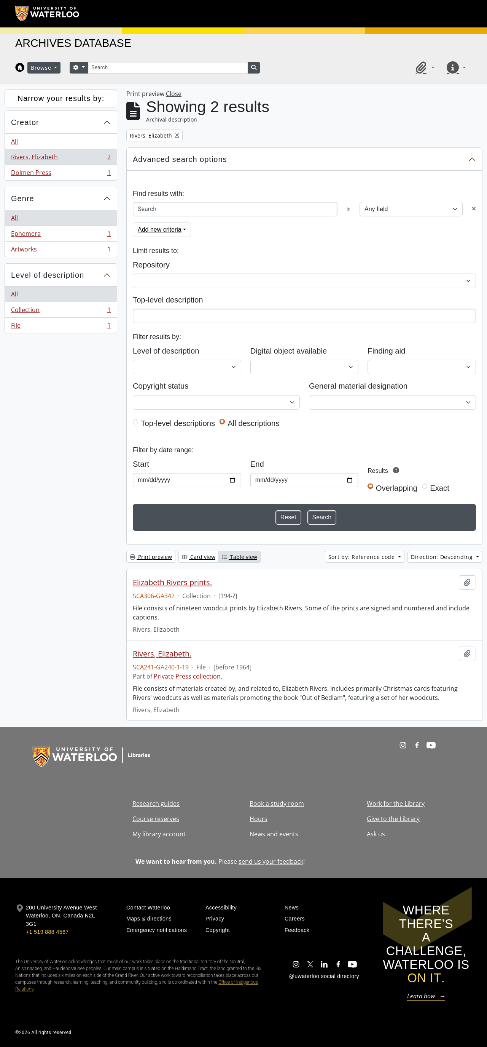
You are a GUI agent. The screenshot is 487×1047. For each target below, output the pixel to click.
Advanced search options (180, 159)
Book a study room (277, 803)
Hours (258, 819)
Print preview (151, 556)
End (257, 464)
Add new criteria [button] (159, 229)
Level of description (47, 275)
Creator (25, 122)
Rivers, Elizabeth (61, 158)
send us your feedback (271, 861)
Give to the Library (393, 819)
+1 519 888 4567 (47, 932)
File (61, 327)
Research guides (156, 803)
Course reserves (155, 819)
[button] (424, 67)
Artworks (61, 251)
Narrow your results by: (61, 98)
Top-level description (168, 300)
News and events (274, 834)
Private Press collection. (188, 676)
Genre (22, 198)
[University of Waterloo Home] (47, 13)
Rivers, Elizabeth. (162, 653)
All (14, 141)
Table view (239, 556)
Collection (61, 311)
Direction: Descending (442, 556)
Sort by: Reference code (362, 556)
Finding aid (386, 351)
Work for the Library (396, 803)
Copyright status (160, 386)
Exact (439, 488)
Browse (42, 67)
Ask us (376, 834)
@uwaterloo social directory (324, 976)
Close (173, 94)
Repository (151, 265)
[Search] (168, 68)
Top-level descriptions (178, 423)
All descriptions (253, 423)
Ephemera (61, 235)
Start (141, 464)
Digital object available (288, 351)
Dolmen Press (61, 174)
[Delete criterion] (474, 209)
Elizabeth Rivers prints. (172, 582)
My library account (159, 834)
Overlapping (396, 488)
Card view (198, 556)
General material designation (358, 386)
